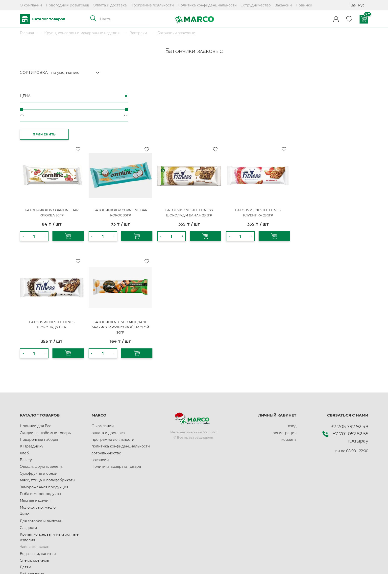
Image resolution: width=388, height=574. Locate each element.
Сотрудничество (256, 5)
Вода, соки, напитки (38, 493)
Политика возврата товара (116, 406)
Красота (27, 533)
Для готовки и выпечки (41, 460)
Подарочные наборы (39, 378)
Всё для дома (32, 513)
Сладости (28, 467)
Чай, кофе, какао (34, 486)
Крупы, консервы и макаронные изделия (82, 33)
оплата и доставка (108, 372)
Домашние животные (39, 540)
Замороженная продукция (44, 426)
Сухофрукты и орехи (38, 412)
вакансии (100, 399)
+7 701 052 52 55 (350, 373)
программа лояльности (113, 378)
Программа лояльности (152, 5)
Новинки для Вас (35, 365)
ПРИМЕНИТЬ (37, 132)
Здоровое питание (37, 526)
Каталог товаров (42, 19)
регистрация (284, 372)
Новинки (304, 5)
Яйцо (24, 453)
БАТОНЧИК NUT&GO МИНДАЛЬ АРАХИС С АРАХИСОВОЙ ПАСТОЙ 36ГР (205, 266)
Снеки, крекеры (34, 499)
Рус (361, 5)
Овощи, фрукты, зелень (41, 406)
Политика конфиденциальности (207, 5)
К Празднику (31, 385)
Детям (25, 506)
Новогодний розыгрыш (67, 5)
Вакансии (283, 5)
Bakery (26, 399)
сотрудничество (106, 392)
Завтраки (138, 33)
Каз (352, 5)
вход (292, 365)
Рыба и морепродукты (40, 433)
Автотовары (31, 520)
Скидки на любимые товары (46, 372)
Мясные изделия (35, 440)
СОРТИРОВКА (34, 72)
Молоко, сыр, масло (38, 446)
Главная (27, 33)
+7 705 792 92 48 (349, 365)
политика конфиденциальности (121, 385)
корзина (288, 378)
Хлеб (24, 392)
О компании (31, 5)
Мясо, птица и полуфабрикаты (47, 419)
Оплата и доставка (110, 5)
